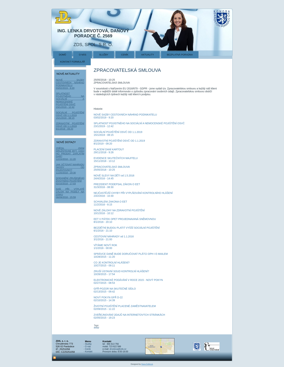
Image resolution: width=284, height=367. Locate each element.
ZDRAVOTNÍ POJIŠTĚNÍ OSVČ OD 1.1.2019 (70, 124)
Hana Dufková (147, 364)
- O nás (87, 346)
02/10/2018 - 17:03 (66, 183)
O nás (82, 54)
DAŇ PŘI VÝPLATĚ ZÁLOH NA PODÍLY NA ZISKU (70, 192)
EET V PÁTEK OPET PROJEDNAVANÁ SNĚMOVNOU (125, 219)
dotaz (96, 327)
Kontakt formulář (72, 61)
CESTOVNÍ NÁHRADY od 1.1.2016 (114, 236)
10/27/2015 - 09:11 (104, 265)
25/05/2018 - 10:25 (104, 169)
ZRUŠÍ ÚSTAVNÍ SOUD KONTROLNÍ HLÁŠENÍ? (121, 271)
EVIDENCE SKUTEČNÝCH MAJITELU (116, 158)
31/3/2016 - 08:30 (104, 187)
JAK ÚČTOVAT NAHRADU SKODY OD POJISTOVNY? (70, 167)
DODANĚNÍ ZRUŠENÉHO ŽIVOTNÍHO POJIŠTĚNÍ (70, 179)
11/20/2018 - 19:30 (66, 172)
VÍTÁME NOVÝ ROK (105, 245)
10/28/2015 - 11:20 (104, 256)
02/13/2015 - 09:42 (104, 291)
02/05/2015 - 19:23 (104, 317)
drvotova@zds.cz (118, 349)
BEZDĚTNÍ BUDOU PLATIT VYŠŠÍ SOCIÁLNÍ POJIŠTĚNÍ (127, 227)
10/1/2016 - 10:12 (104, 213)
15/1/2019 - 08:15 (65, 118)
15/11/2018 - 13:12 (104, 161)
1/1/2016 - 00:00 (103, 248)
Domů (62, 54)
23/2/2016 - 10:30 (104, 195)
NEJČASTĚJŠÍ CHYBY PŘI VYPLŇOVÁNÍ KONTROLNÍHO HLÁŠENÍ (133, 192)
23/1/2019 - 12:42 (65, 107)
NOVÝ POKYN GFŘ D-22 (108, 297)
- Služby (87, 344)
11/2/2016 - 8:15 (103, 204)
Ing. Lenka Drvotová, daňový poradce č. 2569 (93, 33)
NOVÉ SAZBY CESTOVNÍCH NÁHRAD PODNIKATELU (70, 83)
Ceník (124, 54)
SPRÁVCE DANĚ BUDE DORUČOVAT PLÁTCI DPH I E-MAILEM (131, 253)
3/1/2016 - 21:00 (103, 239)
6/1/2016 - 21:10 (103, 230)
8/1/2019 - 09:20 (64, 128)
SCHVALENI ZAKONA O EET (110, 201)
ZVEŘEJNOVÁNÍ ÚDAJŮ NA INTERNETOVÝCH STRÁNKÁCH (129, 314)
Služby (103, 54)
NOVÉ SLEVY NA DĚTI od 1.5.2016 (114, 175)
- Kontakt (88, 351)
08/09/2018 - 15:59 (66, 197)
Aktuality (147, 54)
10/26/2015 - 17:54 (104, 274)
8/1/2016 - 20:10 (103, 221)
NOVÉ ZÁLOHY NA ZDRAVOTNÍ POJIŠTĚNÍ (119, 210)
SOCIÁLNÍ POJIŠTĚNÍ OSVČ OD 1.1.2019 (70, 114)
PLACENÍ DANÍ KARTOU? (109, 149)
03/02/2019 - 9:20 (65, 88)
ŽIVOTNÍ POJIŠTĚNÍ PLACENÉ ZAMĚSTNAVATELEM (125, 306)
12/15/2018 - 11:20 (66, 159)
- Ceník (87, 349)
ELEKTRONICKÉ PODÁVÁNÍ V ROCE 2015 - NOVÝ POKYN (128, 280)
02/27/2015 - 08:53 (104, 282)
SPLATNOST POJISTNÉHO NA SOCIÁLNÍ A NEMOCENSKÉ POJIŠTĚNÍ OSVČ (70, 99)
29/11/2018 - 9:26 (104, 152)
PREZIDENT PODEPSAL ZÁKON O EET (117, 184)
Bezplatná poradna (180, 54)
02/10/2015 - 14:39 (104, 300)
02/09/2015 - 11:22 (104, 309)
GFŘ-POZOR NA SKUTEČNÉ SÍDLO (115, 288)
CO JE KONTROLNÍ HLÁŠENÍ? (112, 262)
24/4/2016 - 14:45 (104, 178)
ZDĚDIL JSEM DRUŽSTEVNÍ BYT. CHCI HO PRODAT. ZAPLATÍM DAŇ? (70, 152)
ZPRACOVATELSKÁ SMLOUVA (112, 166)
